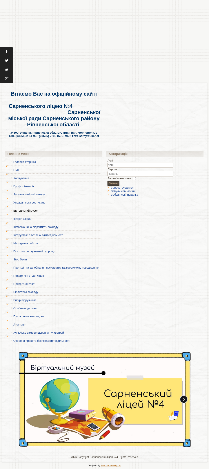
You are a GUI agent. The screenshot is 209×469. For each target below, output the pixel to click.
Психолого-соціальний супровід (34, 251)
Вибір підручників (24, 300)
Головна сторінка (24, 162)
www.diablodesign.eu (111, 465)
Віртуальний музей (25, 210)
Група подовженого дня (28, 316)
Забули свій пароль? (124, 194)
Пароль (112, 169)
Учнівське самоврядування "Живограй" (39, 332)
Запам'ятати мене (119, 178)
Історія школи (22, 218)
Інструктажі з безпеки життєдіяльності (38, 235)
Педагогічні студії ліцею (29, 275)
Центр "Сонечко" (24, 283)
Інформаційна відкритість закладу (35, 227)
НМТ (16, 170)
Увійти (113, 183)
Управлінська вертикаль (29, 202)
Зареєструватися (122, 187)
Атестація (19, 324)
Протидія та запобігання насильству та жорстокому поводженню (56, 267)
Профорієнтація (24, 186)
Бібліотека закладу (25, 292)
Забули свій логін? (123, 191)
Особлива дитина (25, 308)
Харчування (21, 178)
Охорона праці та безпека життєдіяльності (41, 340)
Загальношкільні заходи (29, 194)
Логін (110, 160)
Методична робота (25, 243)
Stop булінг (20, 259)
